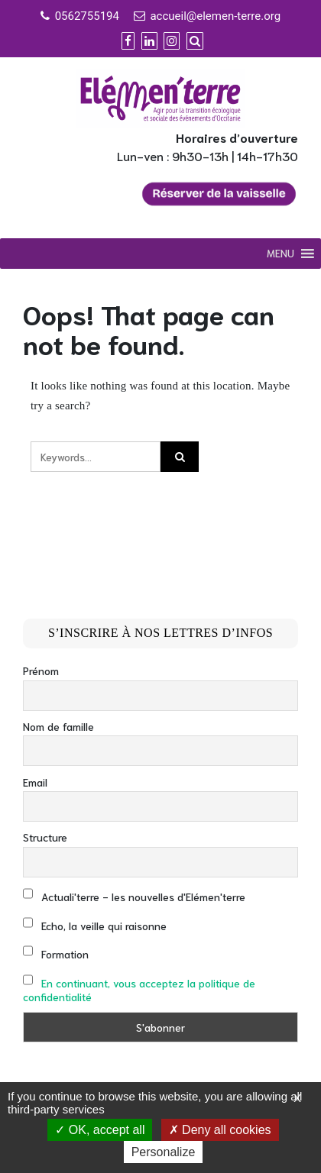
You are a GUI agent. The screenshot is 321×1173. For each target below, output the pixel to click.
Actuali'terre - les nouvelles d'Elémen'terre (134, 894)
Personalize (163, 1152)
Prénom (41, 670)
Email (35, 782)
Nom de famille (58, 726)
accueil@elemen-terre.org (215, 16)
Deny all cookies (220, 1129)
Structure (45, 837)
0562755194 (87, 16)
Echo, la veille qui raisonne (95, 923)
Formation (56, 952)
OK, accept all (99, 1129)
